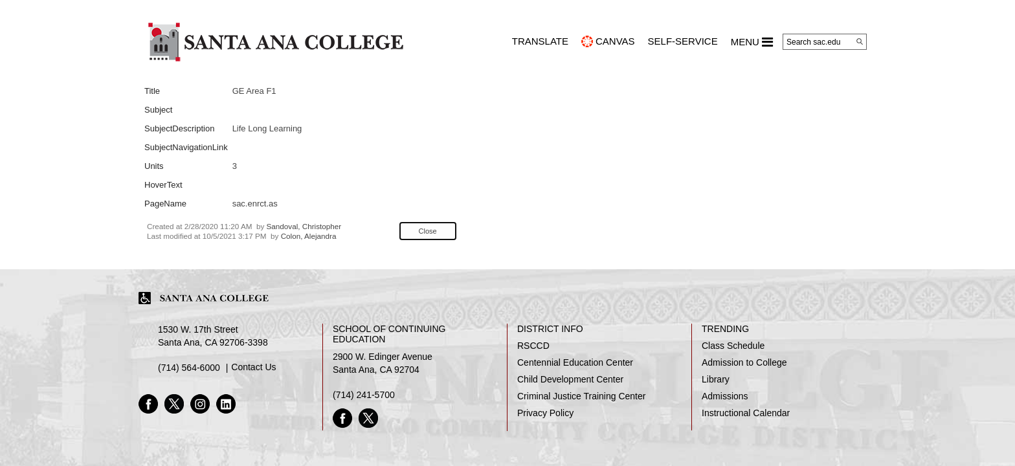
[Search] (859, 41)
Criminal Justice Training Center (581, 396)
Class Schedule (733, 345)
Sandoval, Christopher (304, 226)
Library (716, 379)
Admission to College (744, 362)
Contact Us (253, 367)
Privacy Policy (545, 413)
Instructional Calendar (746, 413)
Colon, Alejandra (309, 236)
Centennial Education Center (575, 362)
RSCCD (533, 345)
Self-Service (683, 41)
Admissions (725, 396)
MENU (752, 42)
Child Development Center (570, 379)
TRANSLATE (540, 41)
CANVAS (615, 41)
